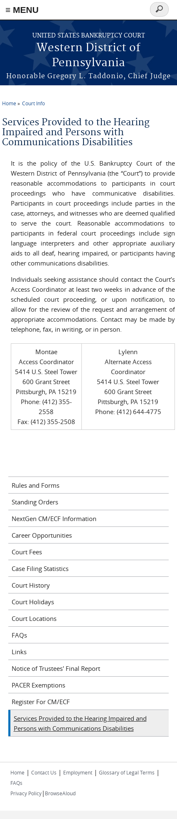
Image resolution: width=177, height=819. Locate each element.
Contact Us (44, 772)
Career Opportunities (42, 535)
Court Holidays (33, 602)
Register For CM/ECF (41, 701)
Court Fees (27, 552)
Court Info (33, 103)
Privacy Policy (26, 793)
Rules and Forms (35, 485)
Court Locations (34, 618)
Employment (77, 772)
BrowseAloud (60, 793)
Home (9, 103)
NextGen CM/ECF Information (54, 518)
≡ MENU (22, 10)
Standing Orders (35, 502)
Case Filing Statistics (40, 568)
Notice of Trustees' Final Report (56, 668)
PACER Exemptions (38, 685)
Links (19, 652)
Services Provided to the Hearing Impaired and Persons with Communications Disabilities (80, 723)
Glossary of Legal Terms (127, 772)
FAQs (19, 635)
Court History (31, 585)
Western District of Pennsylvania (88, 55)
